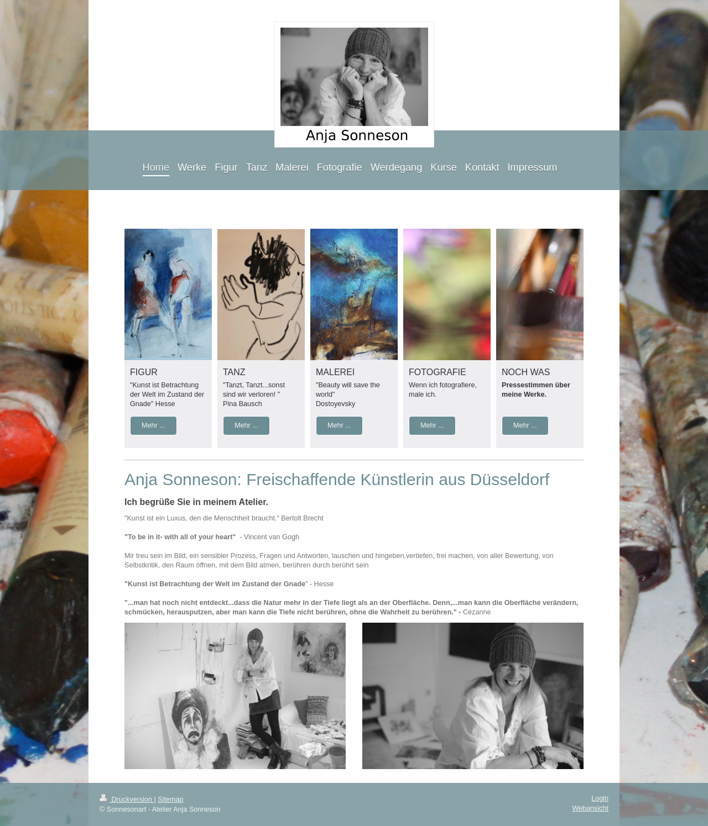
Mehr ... (153, 425)
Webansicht (590, 808)
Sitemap (170, 799)
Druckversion (127, 799)
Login (599, 798)
